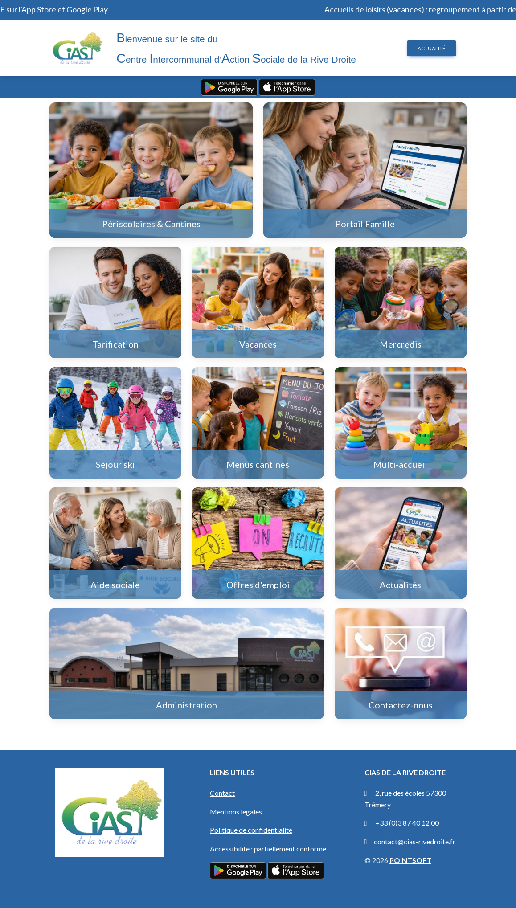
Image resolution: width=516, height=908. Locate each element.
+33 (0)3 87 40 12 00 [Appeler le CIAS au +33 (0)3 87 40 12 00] (407, 822)
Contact (222, 793)
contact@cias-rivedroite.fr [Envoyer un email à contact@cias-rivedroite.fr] (414, 841)
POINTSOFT (410, 860)
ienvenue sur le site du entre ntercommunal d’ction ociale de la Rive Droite (236, 48)
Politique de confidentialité (251, 830)
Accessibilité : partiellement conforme (268, 848)
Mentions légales (236, 811)
